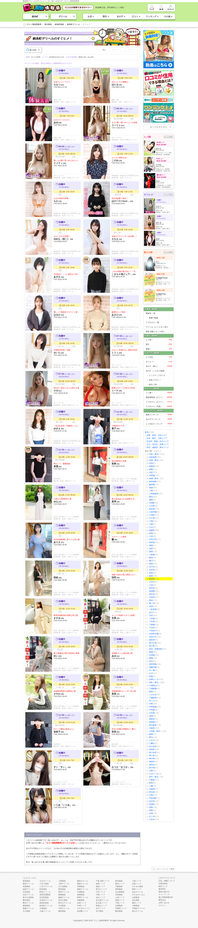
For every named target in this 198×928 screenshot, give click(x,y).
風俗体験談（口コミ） (159, 397)
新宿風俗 (26, 881)
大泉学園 (152, 512)
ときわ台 (152, 695)
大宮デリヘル (63, 908)
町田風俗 (43, 889)
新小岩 (152, 646)
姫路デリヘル (82, 889)
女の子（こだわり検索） (156, 371)
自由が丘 (152, 637)
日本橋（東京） (155, 731)
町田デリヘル (45, 892)
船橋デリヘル (63, 897)
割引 (159, 344)
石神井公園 (153, 634)
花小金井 (152, 746)
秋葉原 (152, 466)
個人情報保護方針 (165, 897)
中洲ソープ (81, 906)
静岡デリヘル (82, 897)
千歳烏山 (152, 685)
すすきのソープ (83, 908)
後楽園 (152, 591)
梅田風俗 (62, 911)
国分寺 (152, 594)
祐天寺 (152, 801)
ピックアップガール (157, 375)
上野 (151, 491)
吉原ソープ (81, 903)
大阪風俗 (119, 886)
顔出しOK (153, 384)
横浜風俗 (119, 911)
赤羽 (151, 463)
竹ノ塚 (152, 670)
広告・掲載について (166, 881)
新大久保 (152, 643)
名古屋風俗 (119, 892)
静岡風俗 (119, 889)
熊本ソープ (136, 889)
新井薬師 (152, 481)
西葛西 (152, 722)
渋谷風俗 (26, 892)
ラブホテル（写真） (159, 406)
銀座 (151, 576)
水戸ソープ (100, 908)
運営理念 (162, 889)
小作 (151, 536)
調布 (151, 692)
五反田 (152, 597)
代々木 (152, 816)
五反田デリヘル (46, 900)
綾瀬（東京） (154, 478)
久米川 (152, 582)
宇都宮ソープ (120, 908)
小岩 (151, 585)
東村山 (152, 765)
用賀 (151, 810)
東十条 (152, 755)
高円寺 (152, 588)
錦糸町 (35, 16)
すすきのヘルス (138, 895)
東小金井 (152, 752)
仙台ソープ (100, 897)
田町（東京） (154, 682)
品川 (151, 612)
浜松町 (152, 749)
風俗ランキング (159, 415)
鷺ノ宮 (152, 603)
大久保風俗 (62, 886)
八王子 (152, 740)
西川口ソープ (101, 889)
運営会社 (162, 900)
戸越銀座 (152, 698)
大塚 (151, 521)
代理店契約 (163, 883)
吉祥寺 (152, 570)
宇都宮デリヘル (138, 908)
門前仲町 (152, 798)
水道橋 (152, 655)
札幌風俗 (80, 900)
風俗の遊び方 (163, 892)
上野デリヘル (63, 884)
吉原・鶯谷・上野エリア (157, 438)
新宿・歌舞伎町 (155, 649)
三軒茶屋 (152, 609)
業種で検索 (153, 318)
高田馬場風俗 (45, 895)
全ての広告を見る (158, 127)
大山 (151, 527)
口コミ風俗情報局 (101, 920)
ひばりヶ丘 (153, 774)
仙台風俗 (135, 900)
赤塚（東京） (154, 460)
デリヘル (63, 16)
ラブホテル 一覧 (152, 322)
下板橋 (152, 625)
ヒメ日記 (159, 357)
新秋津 (152, 640)
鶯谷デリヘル (28, 903)
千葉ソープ (119, 903)
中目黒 (152, 713)
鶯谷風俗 (26, 900)
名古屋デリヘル (102, 900)
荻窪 (151, 533)
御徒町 (152, 530)
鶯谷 (151, 497)
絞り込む (32, 49)
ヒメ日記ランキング (159, 424)
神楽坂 (152, 542)
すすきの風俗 (137, 886)
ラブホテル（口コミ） (159, 402)
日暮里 (152, 728)
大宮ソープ (100, 892)
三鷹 (151, 786)
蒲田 (151, 551)
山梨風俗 (135, 897)
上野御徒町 (153, 494)
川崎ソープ (100, 895)
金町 (151, 548)
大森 (151, 524)
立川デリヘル (45, 881)
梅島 (151, 500)
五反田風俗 (44, 897)
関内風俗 (62, 889)
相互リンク (163, 886)
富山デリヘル (137, 911)
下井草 (152, 621)
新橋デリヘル (28, 908)
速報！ (159, 349)
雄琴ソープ (100, 884)
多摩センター (154, 679)
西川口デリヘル (64, 903)
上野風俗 (62, 881)
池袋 (151, 488)
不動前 (152, 780)
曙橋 (151, 469)
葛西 (151, 545)
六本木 (152, 819)
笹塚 (151, 606)
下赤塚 (152, 618)
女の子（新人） (159, 366)
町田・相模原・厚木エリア (158, 447)
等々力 (152, 701)
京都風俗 (119, 906)
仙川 (151, 661)
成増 (151, 716)
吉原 (151, 813)
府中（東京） (154, 777)
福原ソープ (100, 886)
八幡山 (152, 743)
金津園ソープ (82, 911)
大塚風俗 (43, 908)
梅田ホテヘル (82, 881)
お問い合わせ (163, 903)
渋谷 (151, 615)
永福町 (152, 503)
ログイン (162, 905)
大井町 (152, 515)
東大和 (152, 768)
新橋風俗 (26, 906)
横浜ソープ (136, 903)
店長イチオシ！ (155, 380)
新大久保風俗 (28, 897)
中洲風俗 (80, 892)
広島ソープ (136, 884)
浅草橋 (152, 475)
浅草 (151, 472)
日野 (151, 771)
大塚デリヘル (45, 911)
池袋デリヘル (28, 889)
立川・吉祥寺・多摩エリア (158, 444)
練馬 (151, 734)
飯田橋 (152, 484)
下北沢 (152, 628)
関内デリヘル (63, 892)
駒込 (151, 600)
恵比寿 (152, 509)
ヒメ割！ (159, 340)
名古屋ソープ (101, 903)
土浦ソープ (119, 897)
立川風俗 (26, 911)
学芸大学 (152, 539)
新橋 (151, 652)
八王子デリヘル (46, 886)
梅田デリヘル (82, 884)
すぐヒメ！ (159, 362)
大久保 (152, 518)
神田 (151, 564)
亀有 (151, 558)
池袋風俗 (26, 886)
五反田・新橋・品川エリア (158, 441)
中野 (151, 704)
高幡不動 (152, 667)
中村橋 (152, 710)
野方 (151, 737)
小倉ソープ (136, 881)
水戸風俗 (99, 911)
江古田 (152, 506)
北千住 (152, 567)
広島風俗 (119, 895)
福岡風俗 (80, 895)
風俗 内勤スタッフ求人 (155, 331)
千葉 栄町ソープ (102, 881)
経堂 (151, 573)
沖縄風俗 (80, 886)
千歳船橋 (152, 688)
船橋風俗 (62, 895)
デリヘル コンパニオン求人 (157, 327)
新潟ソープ (119, 884)
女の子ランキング (159, 419)
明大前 (152, 792)
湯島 (151, 807)
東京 (147, 432)
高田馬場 (152, 664)
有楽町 (152, 804)
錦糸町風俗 (44, 903)
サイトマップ (163, 894)
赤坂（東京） (154, 454)
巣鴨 (151, 658)
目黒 (151, 795)
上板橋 (152, 555)
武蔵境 (152, 789)
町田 (151, 783)
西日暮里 (152, 725)
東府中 (152, 762)
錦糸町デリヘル (46, 906)
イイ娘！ (159, 393)
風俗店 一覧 (150, 313)
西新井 (152, 719)
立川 (151, 673)
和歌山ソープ (101, 906)
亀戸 (151, 561)
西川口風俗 (62, 900)
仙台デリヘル (137, 892)
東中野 (152, 759)
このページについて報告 (163, 869)
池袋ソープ (119, 900)
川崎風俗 (135, 906)
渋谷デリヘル (28, 895)
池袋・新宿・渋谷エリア (157, 435)
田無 (151, 676)
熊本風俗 (119, 881)
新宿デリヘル (28, 884)
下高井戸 (152, 631)
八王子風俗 (44, 884)
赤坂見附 (152, 457)
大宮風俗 (62, 906)
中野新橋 (152, 707)
